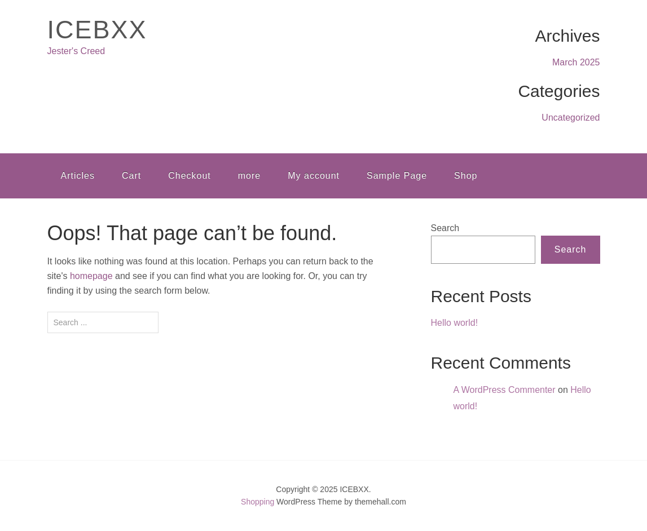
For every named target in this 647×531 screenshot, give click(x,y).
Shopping (257, 501)
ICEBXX (97, 29)
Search (445, 228)
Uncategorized (571, 117)
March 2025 (576, 62)
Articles (78, 175)
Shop (465, 175)
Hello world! (454, 323)
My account (314, 175)
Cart (131, 175)
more (249, 175)
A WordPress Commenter (505, 390)
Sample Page (397, 175)
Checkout (189, 175)
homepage (91, 276)
